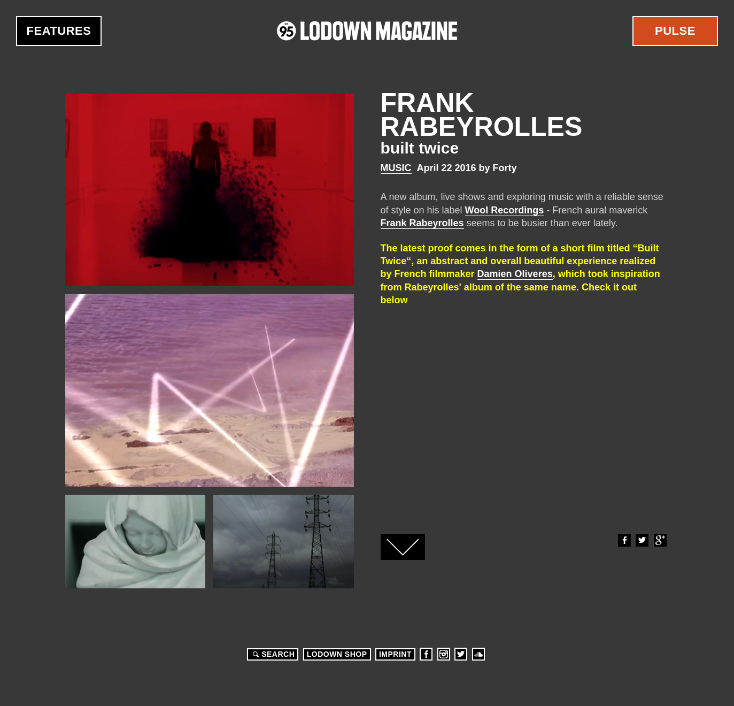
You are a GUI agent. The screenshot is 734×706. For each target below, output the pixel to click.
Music (396, 168)
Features (59, 30)
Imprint (395, 654)
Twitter (641, 540)
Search (272, 654)
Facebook (624, 540)
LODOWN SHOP (337, 654)
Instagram (443, 654)
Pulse (675, 30)
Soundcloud (478, 654)
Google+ (660, 540)
